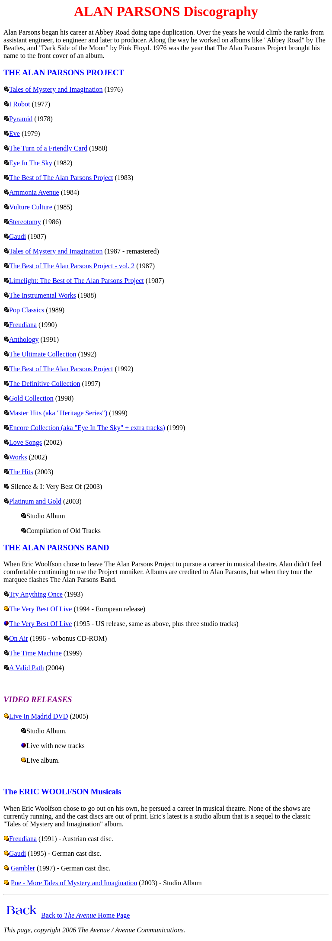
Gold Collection (31, 398)
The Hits (21, 471)
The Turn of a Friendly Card (48, 148)
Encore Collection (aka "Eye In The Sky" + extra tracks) (87, 427)
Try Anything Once (36, 594)
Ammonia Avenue (34, 192)
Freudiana (23, 324)
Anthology (23, 339)
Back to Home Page (85, 915)
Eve (14, 133)
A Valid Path (26, 667)
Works (18, 457)
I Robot (19, 104)
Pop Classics (26, 310)
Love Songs (25, 442)
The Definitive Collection (44, 383)
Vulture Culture (30, 207)
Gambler (23, 868)
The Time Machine (35, 653)
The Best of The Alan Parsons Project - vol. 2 (71, 266)
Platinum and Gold (35, 501)
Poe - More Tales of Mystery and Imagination (74, 882)
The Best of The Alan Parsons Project (61, 177)
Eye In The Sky (30, 163)
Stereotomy (25, 221)
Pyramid (20, 118)
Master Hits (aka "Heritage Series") (58, 413)
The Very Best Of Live (40, 609)
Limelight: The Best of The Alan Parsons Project (76, 280)
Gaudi (17, 236)
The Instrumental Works (42, 295)
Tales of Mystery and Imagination (56, 89)
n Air (21, 638)
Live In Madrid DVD (38, 716)
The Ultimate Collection (43, 354)
